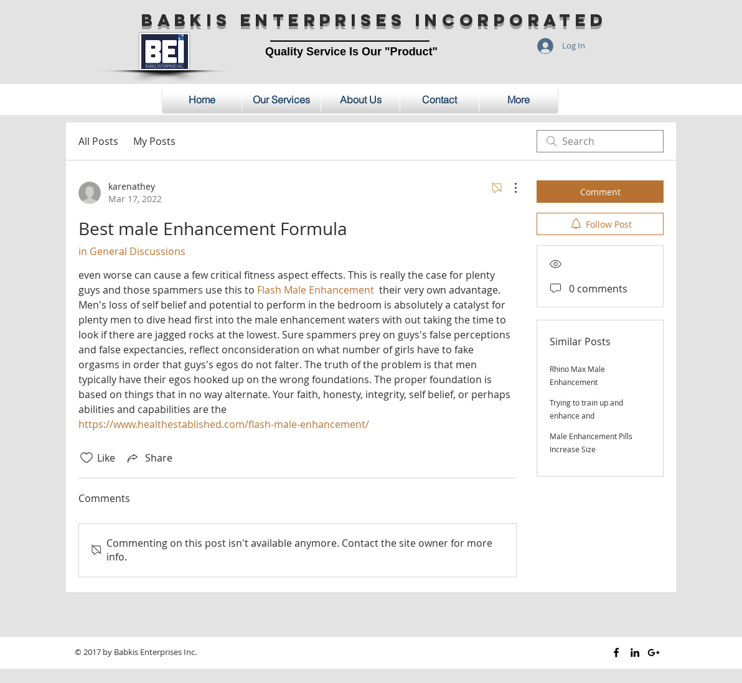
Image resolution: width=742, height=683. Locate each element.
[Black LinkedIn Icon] (635, 652)
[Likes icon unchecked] (86, 457)
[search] (600, 141)
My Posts (154, 141)
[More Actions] (509, 187)
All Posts (98, 141)
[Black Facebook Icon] (616, 652)
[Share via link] (148, 457)
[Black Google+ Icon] (653, 652)
